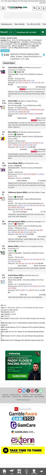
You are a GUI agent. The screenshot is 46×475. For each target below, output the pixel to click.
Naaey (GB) (13, 246)
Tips (26, 471)
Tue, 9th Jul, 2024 (33, 24)
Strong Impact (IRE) (16, 221)
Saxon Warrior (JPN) (15, 226)
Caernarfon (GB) (15, 67)
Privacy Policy (6, 396)
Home (4, 471)
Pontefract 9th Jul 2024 (26, 32)
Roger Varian (22, 236)
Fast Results (34, 471)
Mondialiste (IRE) (14, 168)
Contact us (25, 394)
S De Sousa (42, 236)
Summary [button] (5, 50)
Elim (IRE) (12, 132)
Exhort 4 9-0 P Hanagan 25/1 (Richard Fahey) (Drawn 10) (23, 340)
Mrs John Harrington (20, 212)
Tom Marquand (41, 87)
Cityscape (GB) (13, 74)
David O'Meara (22, 180)
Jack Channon (22, 87)
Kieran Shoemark (40, 266)
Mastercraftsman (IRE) (15, 199)
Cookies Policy (16, 396)
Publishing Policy (27, 396)
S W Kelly (42, 295)
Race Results (19, 24)
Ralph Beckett (22, 118)
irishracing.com (6, 24)
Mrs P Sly (23, 295)
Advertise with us (15, 394)
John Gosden (22, 266)
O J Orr (43, 212)
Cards (11, 471)
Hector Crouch (41, 118)
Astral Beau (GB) (15, 275)
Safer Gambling (39, 396)
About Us (5, 394)
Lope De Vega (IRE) (15, 253)
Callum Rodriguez (40, 149)
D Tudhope (42, 180)
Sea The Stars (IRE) (15, 105)
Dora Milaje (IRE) (15, 163)
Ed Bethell (23, 149)
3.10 (11, 32)
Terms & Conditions (36, 394)
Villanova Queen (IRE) (17, 192)
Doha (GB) (12, 101)
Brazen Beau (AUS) (14, 280)
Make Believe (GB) (14, 136)
